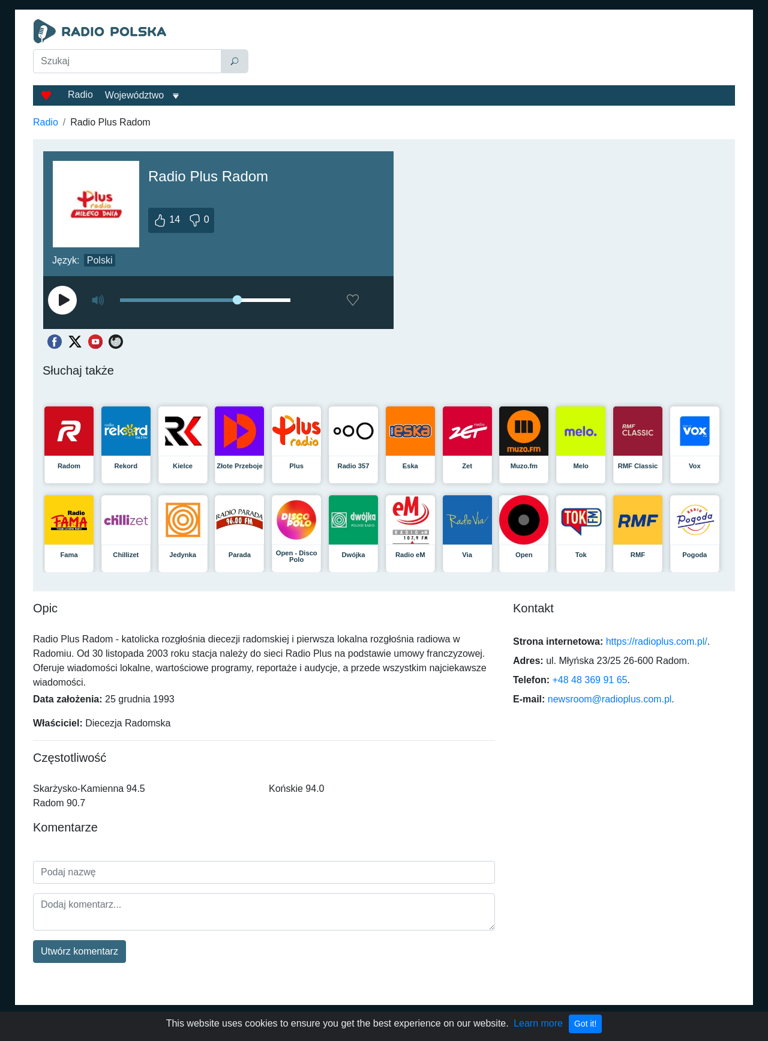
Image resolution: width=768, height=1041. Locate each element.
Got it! (585, 1023)
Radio (80, 94)
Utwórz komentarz (79, 951)
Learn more (538, 1023)
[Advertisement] (494, 49)
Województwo (134, 95)
